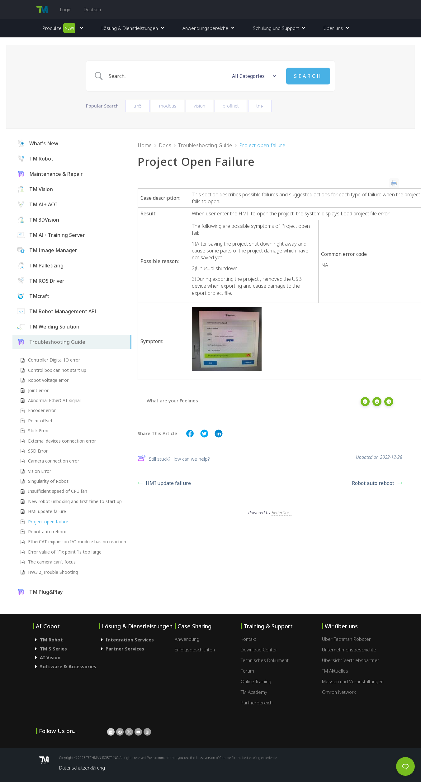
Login (65, 9)
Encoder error (42, 410)
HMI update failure (47, 511)
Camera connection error (53, 461)
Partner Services (125, 648)
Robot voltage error (48, 380)
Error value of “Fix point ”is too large (65, 552)
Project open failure (48, 522)
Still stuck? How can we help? (174, 458)
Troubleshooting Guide (205, 145)
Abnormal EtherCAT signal (54, 400)
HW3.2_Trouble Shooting (53, 572)
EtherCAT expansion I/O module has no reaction (77, 542)
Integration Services (130, 639)
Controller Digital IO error (54, 360)
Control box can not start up (57, 370)
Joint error (38, 390)
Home (145, 145)
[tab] (66, 639)
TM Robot (51, 639)
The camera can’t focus (52, 562)
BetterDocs (281, 510)
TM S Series (53, 648)
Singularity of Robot (48, 481)
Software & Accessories (68, 666)
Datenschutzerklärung (82, 768)
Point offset (40, 421)
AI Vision (50, 657)
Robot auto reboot (47, 532)
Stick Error (38, 431)
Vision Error (39, 471)
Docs (165, 145)
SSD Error (38, 451)
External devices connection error (62, 441)
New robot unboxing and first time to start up (75, 501)
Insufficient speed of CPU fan (57, 491)
